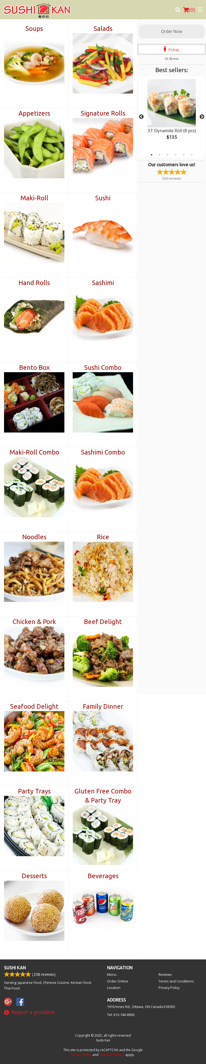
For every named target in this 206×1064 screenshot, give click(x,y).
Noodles (34, 537)
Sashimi (103, 282)
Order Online (117, 981)
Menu (111, 974)
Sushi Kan (15, 967)
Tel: (120, 1014)
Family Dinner (103, 706)
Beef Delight (103, 621)
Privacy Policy (169, 987)
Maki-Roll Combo (34, 452)
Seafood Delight (34, 706)
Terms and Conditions (176, 981)
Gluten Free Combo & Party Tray (103, 796)
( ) (189, 10)
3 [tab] (167, 154)
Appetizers (34, 113)
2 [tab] (159, 154)
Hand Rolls (34, 282)
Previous (141, 117)
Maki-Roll (34, 198)
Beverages (103, 876)
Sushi (103, 198)
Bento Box (34, 367)
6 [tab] (191, 154)
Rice (103, 537)
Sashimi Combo (103, 452)
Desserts (34, 876)
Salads (103, 28)
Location (113, 987)
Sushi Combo (103, 367)
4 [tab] (175, 154)
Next (202, 117)
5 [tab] (183, 154)
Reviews (165, 974)
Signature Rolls (103, 113)
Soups (34, 28)
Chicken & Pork (34, 621)
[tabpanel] (171, 114)
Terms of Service (111, 1054)
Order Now (171, 31)
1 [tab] (151, 154)
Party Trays (34, 791)
